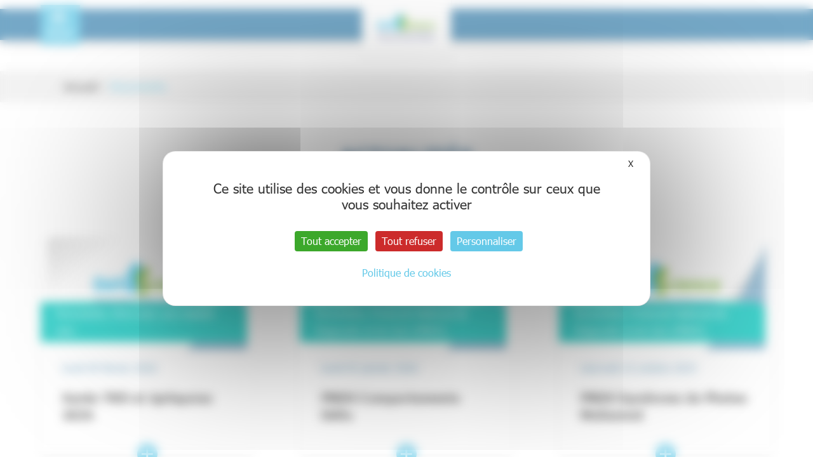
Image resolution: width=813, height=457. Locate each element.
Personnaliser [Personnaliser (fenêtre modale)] (486, 241)
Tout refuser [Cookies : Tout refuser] (409, 241)
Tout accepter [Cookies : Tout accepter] (331, 241)
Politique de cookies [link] (406, 273)
